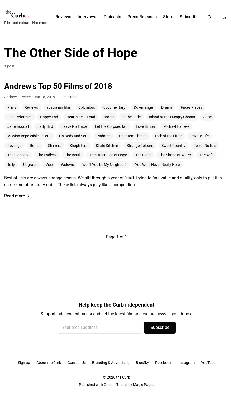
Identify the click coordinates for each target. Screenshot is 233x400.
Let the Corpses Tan (111, 126)
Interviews (87, 16)
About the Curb (48, 363)
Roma (35, 145)
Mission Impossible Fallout (29, 136)
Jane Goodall (18, 126)
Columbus (86, 107)
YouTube (208, 363)
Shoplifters (78, 145)
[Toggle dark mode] (224, 16)
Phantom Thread (133, 136)
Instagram (186, 363)
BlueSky (142, 363)
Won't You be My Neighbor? (104, 164)
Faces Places (191, 107)
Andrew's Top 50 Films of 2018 (58, 86)
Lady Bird (45, 126)
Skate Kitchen (107, 145)
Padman (104, 136)
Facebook (163, 363)
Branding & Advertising (111, 363)
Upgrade (30, 164)
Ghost (109, 385)
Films (11, 107)
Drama (166, 107)
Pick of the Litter (168, 136)
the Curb (123, 377)
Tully (11, 164)
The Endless (46, 155)
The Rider (143, 155)
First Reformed (19, 117)
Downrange (143, 107)
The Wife (206, 155)
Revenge (14, 145)
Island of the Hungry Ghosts (172, 117)
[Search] (209, 16)
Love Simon (145, 126)
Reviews (63, 16)
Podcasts (112, 16)
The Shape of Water (175, 155)
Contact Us (77, 363)
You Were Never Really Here (157, 164)
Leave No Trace (74, 126)
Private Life (199, 136)
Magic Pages (143, 385)
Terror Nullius (205, 145)
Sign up (24, 363)
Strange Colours (140, 145)
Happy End (49, 117)
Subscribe (189, 16)
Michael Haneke (176, 126)
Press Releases (142, 16)
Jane (207, 117)
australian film (58, 107)
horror (109, 117)
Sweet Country (173, 145)
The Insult (73, 155)
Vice (49, 164)
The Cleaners (17, 155)
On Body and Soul (73, 136)
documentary (114, 107)
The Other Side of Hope (108, 155)
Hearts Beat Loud (80, 117)
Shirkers (54, 145)
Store (168, 16)
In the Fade (131, 117)
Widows (67, 164)
